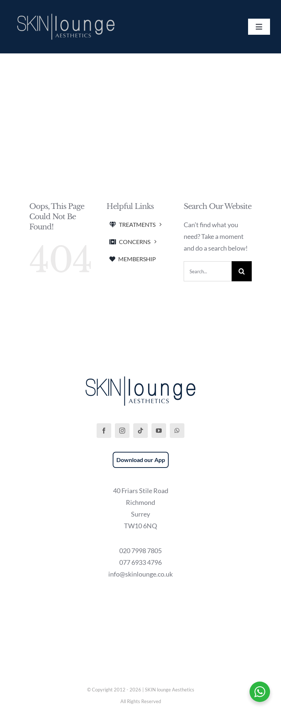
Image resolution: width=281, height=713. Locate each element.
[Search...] (208, 271)
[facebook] (104, 430)
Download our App (140, 459)
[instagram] (122, 430)
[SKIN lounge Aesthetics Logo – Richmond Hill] (66, 12)
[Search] (242, 271)
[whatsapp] (177, 430)
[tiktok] (140, 430)
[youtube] (158, 430)
